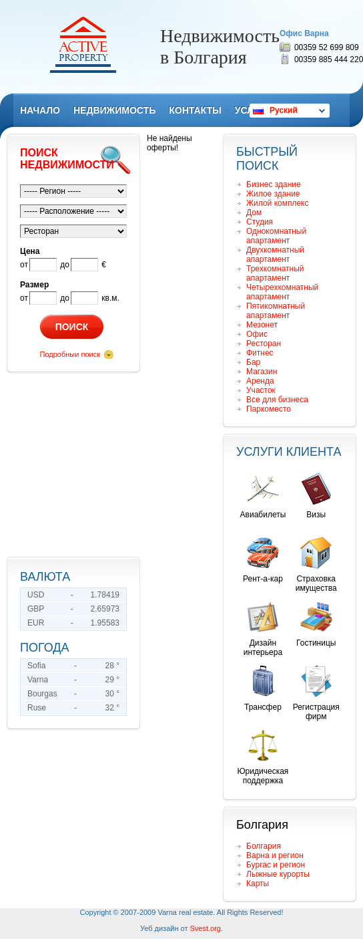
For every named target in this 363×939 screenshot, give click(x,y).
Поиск (72, 326)
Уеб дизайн (159, 928)
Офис (257, 334)
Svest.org (205, 928)
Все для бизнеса (277, 399)
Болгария (263, 846)
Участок (261, 390)
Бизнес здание (273, 184)
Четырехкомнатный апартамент (282, 292)
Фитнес (260, 353)
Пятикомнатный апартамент (275, 310)
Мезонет (262, 324)
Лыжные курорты (278, 874)
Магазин (261, 371)
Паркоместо (268, 409)
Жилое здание (273, 193)
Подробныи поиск (70, 354)
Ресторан (263, 343)
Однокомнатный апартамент (276, 236)
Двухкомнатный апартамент (275, 254)
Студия (259, 222)
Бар (253, 362)
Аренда (260, 381)
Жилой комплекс (277, 203)
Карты (257, 883)
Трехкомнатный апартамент (275, 273)
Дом (254, 212)
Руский (284, 110)
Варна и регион (275, 855)
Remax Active (83, 45)
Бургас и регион (275, 864)
